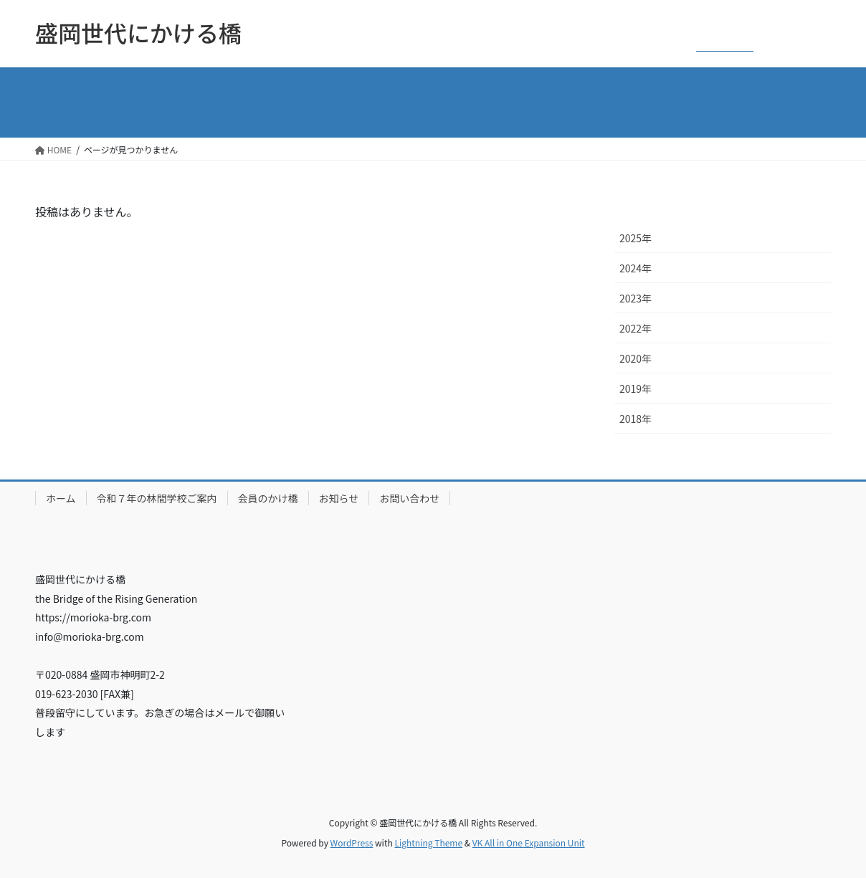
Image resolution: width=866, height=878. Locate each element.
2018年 (635, 418)
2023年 (635, 298)
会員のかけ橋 (268, 498)
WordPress (351, 842)
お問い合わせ (409, 498)
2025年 (635, 238)
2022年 (635, 328)
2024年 (635, 268)
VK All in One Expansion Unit (528, 842)
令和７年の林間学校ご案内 (157, 498)
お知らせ (339, 498)
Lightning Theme (428, 842)
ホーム (61, 498)
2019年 (635, 388)
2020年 (635, 358)
